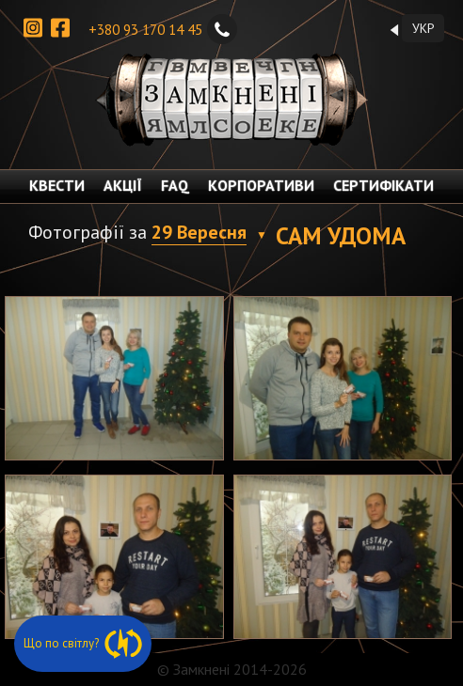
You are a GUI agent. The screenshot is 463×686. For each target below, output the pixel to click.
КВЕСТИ (57, 185)
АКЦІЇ (123, 185)
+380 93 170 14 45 (162, 29)
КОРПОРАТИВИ (261, 185)
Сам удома (341, 235)
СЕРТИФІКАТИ (383, 185)
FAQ (175, 185)
